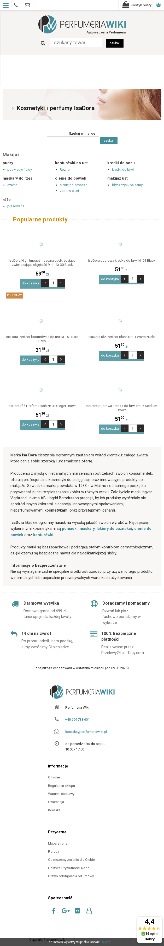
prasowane (15, 206)
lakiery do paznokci (114, 524)
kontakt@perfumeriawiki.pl (86, 727)
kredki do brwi (123, 169)
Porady (53, 847)
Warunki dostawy (61, 789)
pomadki (70, 524)
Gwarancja (56, 797)
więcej (106, 942)
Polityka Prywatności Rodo (69, 863)
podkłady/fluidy (19, 169)
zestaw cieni (69, 191)
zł (42, 274)
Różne (64, 169)
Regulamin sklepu (61, 781)
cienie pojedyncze (73, 185)
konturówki (43, 530)
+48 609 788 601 (77, 715)
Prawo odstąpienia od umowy (71, 872)
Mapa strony (57, 839)
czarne (12, 185)
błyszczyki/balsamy (127, 185)
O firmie (54, 773)
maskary (87, 524)
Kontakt (54, 805)
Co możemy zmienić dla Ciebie (71, 855)
